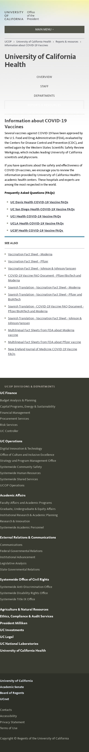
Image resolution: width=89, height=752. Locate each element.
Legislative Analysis (13, 563)
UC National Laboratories (19, 644)
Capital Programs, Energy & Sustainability (27, 406)
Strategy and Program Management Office (28, 461)
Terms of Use (8, 728)
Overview (44, 77)
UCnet (4, 699)
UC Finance (8, 393)
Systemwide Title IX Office (17, 599)
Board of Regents (12, 693)
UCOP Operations (12, 485)
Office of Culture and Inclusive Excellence (27, 455)
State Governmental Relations (20, 569)
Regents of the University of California (43, 738)
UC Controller (9, 431)
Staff (44, 86)
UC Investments (12, 630)
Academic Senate (12, 687)
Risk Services (9, 425)
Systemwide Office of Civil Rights (24, 579)
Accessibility (8, 716)
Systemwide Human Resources (20, 473)
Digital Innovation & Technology (21, 449)
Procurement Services (14, 419)
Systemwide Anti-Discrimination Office (26, 587)
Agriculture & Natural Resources (24, 609)
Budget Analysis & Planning (18, 400)
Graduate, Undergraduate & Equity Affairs (28, 509)
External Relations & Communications (28, 537)
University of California (16, 681)
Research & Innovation (15, 521)
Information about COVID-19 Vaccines (26, 45)
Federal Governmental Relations (21, 551)
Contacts (6, 710)
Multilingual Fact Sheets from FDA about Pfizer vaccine (44, 342)
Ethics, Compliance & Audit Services (26, 616)
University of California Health (33, 41)
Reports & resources (67, 41)
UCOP (8, 41)
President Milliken (13, 623)
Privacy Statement (12, 722)
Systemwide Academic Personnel (22, 527)
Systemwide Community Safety (21, 467)
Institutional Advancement (17, 557)
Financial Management (15, 413)
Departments (44, 96)
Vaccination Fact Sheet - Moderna (30, 254)
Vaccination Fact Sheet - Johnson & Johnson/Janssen (42, 268)
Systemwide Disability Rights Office (24, 593)
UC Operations (11, 441)
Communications (11, 545)
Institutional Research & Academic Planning (29, 515)
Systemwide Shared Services (19, 479)
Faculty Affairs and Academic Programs (26, 503)
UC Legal (6, 637)
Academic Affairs (12, 495)
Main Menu (29, 30)
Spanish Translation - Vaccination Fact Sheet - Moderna (44, 287)
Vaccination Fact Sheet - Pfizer (28, 261)
